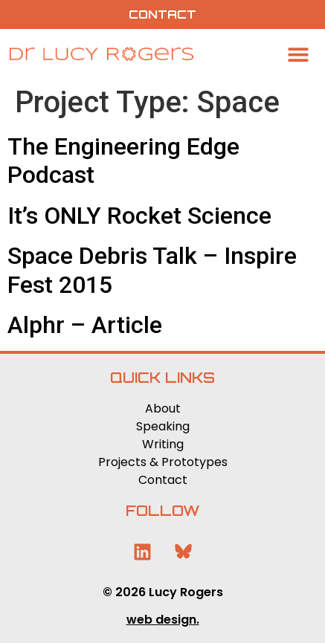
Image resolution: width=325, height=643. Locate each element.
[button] (298, 54)
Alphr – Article (84, 325)
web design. (162, 619)
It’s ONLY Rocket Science (139, 215)
